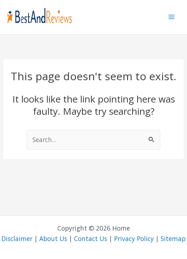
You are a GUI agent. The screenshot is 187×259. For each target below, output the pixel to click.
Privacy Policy (134, 238)
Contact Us (90, 238)
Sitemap (173, 238)
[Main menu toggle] (171, 17)
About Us (53, 238)
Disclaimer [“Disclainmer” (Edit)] (16, 238)
